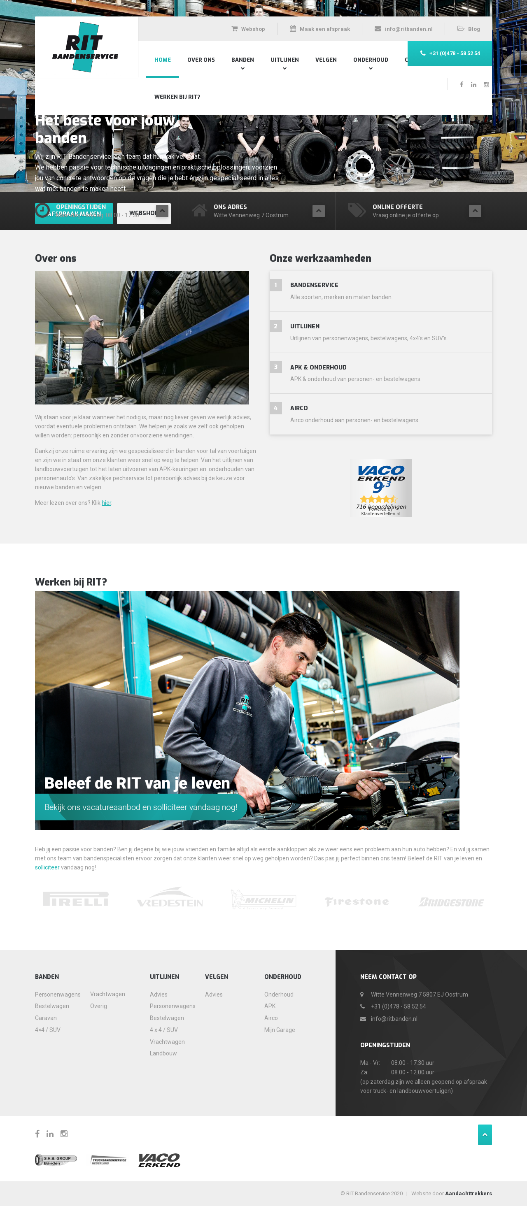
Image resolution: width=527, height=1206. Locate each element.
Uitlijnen (284, 59)
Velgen (326, 59)
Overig (98, 1006)
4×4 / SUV (48, 1030)
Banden (242, 59)
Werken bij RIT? (177, 96)
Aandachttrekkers (468, 1193)
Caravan (46, 1018)
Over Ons (201, 59)
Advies (159, 994)
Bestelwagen (52, 1006)
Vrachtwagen (107, 994)
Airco (271, 1018)
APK (269, 1006)
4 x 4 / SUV (164, 1030)
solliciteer (47, 867)
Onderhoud (370, 59)
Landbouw (163, 1053)
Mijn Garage (279, 1030)
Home (162, 59)
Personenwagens (55, 994)
